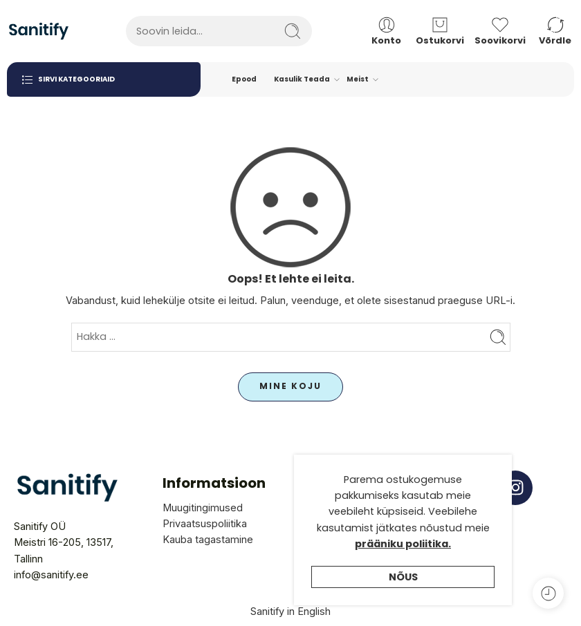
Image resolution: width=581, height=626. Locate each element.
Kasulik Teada (302, 79)
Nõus (403, 595)
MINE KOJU (290, 386)
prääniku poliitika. (403, 562)
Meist (358, 79)
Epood (244, 79)
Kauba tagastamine (208, 539)
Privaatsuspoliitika (205, 523)
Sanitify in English (290, 611)
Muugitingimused (203, 507)
